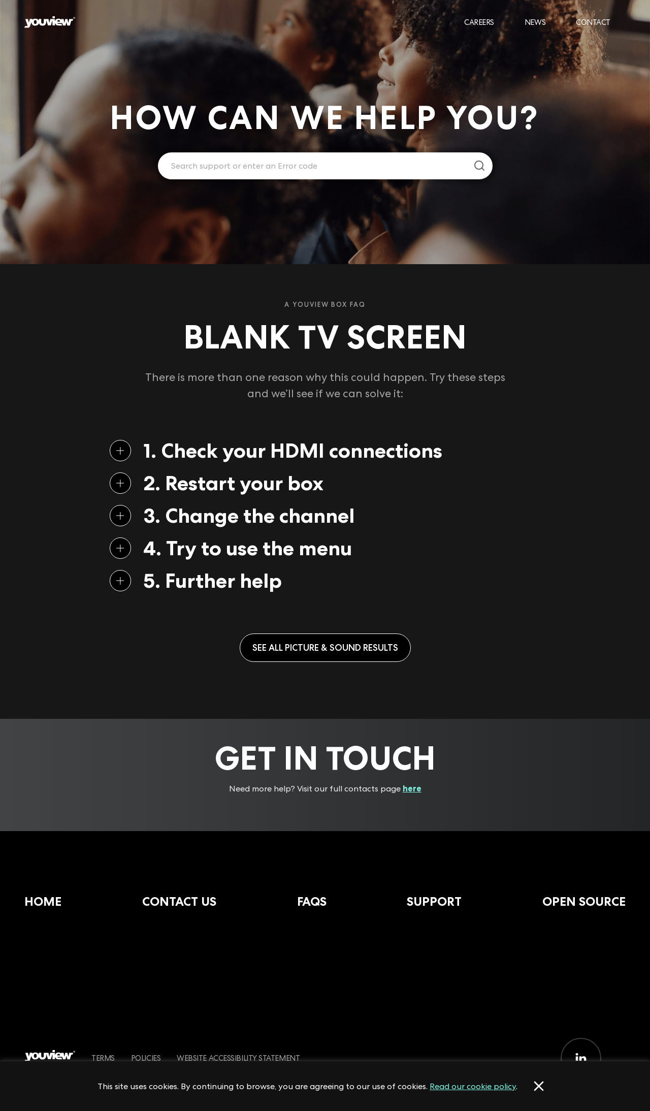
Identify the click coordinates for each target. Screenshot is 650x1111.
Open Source (584, 901)
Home (42, 901)
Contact (593, 22)
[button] (309, 450)
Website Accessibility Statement (238, 1058)
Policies (145, 1058)
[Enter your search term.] (312, 166)
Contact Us (179, 901)
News (535, 22)
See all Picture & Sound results (325, 647)
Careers (479, 22)
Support (434, 901)
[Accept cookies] (539, 1086)
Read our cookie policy (473, 1086)
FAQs (312, 901)
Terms (103, 1058)
